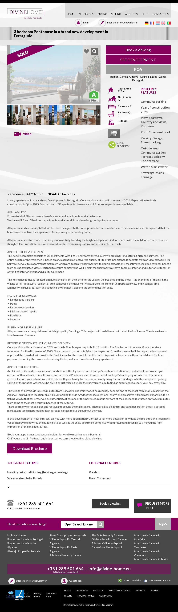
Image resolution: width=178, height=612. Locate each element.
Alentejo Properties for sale (23, 551)
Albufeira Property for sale (66, 555)
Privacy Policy (37, 595)
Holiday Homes (16, 535)
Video (22, 133)
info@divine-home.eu (109, 568)
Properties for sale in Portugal (25, 539)
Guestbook (71, 580)
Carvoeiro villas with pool (107, 547)
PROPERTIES (86, 14)
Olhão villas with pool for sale (109, 539)
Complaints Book (51, 595)
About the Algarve (119, 590)
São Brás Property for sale (107, 535)
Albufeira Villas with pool (107, 543)
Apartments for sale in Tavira (151, 559)
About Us (131, 14)
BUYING (102, 14)
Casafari (109, 604)
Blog (145, 14)
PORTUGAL (140, 590)
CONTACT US (161, 14)
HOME (70, 14)
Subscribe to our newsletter (118, 22)
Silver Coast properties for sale (68, 535)
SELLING (116, 14)
